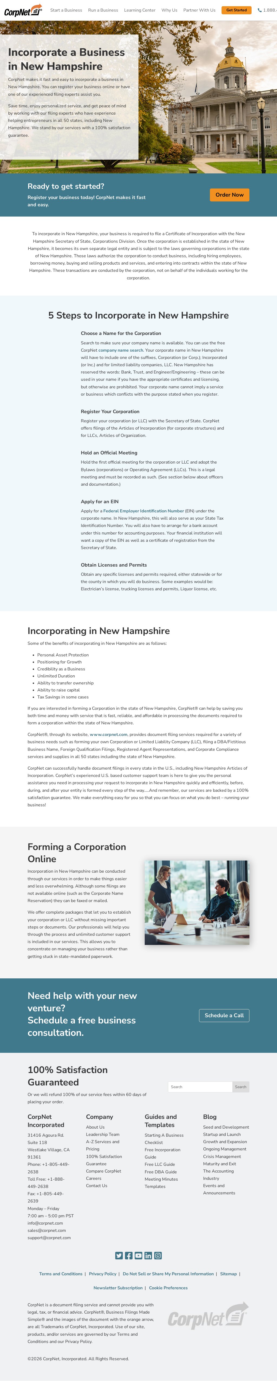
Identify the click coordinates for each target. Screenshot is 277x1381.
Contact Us (96, 1186)
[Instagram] (158, 1256)
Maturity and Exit (219, 1164)
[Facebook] (129, 1256)
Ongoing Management (224, 1149)
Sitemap (228, 1274)
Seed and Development (226, 1127)
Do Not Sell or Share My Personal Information (168, 1274)
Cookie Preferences (168, 1288)
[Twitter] (119, 1256)
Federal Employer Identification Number (144, 511)
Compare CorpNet (103, 1171)
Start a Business (66, 10)
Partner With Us (199, 10)
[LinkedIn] (148, 1256)
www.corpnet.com (108, 735)
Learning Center (140, 10)
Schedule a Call (224, 1015)
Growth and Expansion (225, 1142)
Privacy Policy (102, 1274)
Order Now (230, 194)
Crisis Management (222, 1157)
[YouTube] (138, 1256)
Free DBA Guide (161, 1172)
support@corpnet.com (49, 1238)
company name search (120, 350)
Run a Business (103, 10)
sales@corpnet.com (47, 1230)
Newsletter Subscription (118, 1288)
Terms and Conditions (61, 1274)
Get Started (236, 10)
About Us (95, 1127)
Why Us (169, 10)
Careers (93, 1178)
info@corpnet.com (45, 1223)
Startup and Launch (222, 1134)
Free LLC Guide (160, 1164)
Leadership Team (103, 1134)
